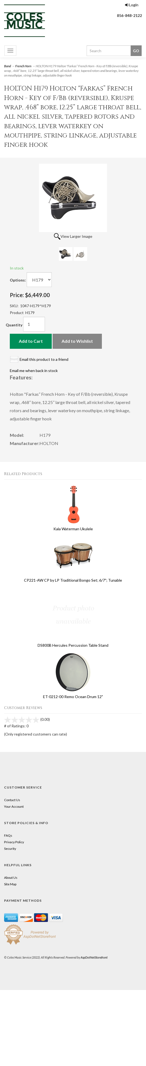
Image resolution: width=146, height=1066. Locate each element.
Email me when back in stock (34, 370)
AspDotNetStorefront (94, 957)
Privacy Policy (14, 842)
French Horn (23, 66)
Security (10, 849)
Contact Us (12, 800)
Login (131, 4)
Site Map (10, 884)
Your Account (14, 806)
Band (7, 66)
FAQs (8, 835)
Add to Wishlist (77, 341)
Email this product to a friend (44, 359)
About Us (10, 877)
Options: (18, 280)
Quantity (14, 325)
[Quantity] (34, 324)
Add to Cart (31, 341)
